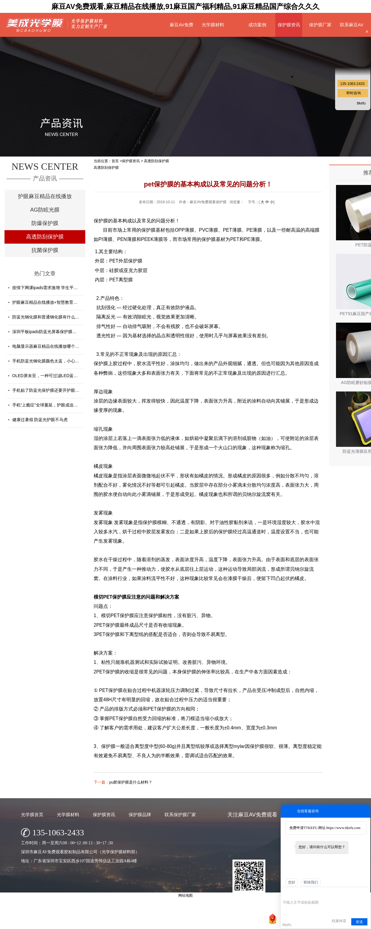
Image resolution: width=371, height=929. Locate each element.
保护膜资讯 (289, 24)
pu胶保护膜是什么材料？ (130, 782)
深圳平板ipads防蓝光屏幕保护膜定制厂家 (50, 331)
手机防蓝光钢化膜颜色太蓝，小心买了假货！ (54, 361)
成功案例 (257, 24)
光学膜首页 (32, 814)
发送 (359, 922)
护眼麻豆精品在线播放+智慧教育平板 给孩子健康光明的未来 (68, 302)
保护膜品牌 (140, 814)
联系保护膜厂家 (180, 814)
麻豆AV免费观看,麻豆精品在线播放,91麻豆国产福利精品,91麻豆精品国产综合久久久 (185, 6)
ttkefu (361, 103)
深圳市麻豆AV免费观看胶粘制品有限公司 (161, 923)
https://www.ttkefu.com (343, 828)
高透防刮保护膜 (45, 237)
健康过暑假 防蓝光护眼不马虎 (40, 419)
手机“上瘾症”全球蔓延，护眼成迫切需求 (49, 405)
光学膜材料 (213, 24)
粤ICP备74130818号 (232, 923)
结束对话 (339, 921)
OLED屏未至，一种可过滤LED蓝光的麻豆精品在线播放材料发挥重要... (78, 375)
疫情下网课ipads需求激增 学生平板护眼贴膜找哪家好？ (63, 287)
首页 (115, 161)
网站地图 (259, 923)
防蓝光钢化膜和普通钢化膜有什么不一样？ (52, 317)
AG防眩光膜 (45, 210)
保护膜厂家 (320, 24)
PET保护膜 (115, 596)
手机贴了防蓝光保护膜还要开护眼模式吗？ (52, 390)
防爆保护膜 (44, 223)
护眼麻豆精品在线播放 (45, 196)
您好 (291, 882)
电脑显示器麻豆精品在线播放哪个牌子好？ (52, 346)
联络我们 (311, 882)
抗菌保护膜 (44, 250)
